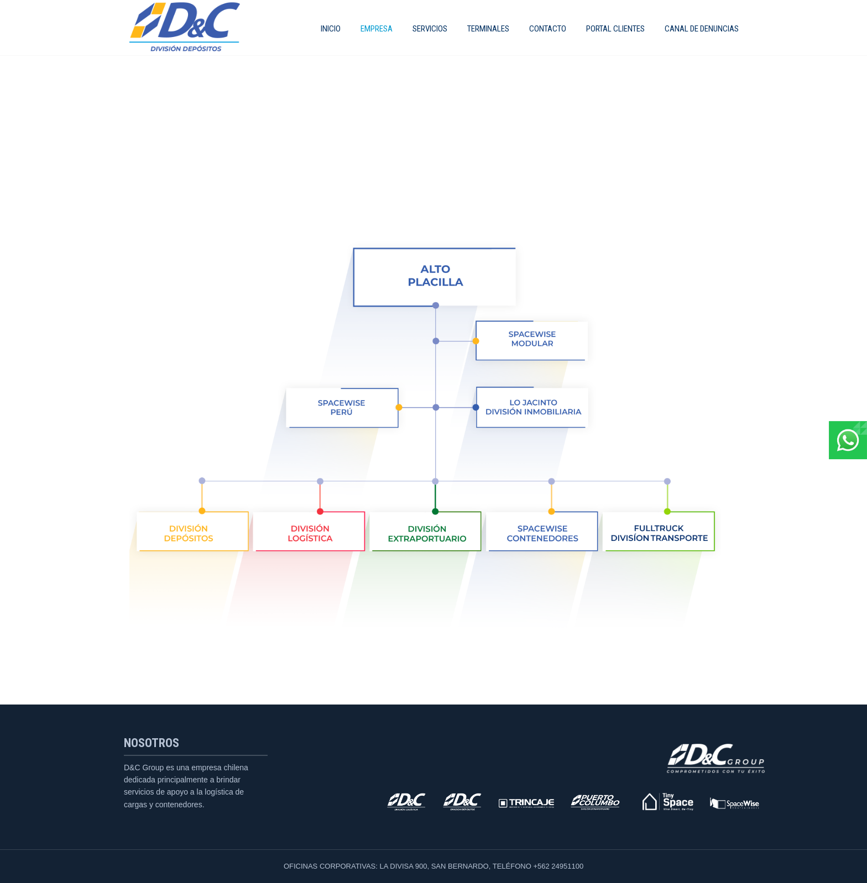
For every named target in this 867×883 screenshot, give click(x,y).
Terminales (488, 29)
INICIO (331, 29)
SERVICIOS (429, 29)
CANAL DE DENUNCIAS (702, 29)
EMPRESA (377, 29)
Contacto (547, 29)
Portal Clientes (615, 29)
